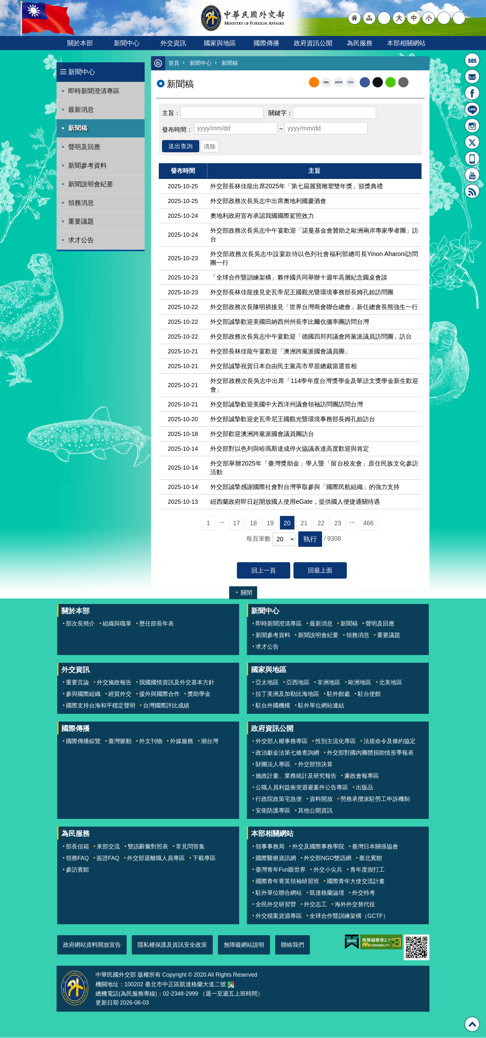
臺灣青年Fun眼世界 (281, 870)
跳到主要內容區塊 (3, 3)
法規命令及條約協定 (390, 741)
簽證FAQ (107, 858)
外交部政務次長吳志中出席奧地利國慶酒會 (268, 201)
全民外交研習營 (276, 904)
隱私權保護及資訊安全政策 (172, 945)
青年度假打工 (367, 870)
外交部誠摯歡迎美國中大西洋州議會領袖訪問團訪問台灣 (286, 404)
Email (403, 82)
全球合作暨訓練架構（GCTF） (349, 916)
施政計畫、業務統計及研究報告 (296, 776)
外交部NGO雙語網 (327, 858)
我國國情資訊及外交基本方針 (176, 682)
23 (337, 523)
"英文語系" (384, 18)
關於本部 (80, 43)
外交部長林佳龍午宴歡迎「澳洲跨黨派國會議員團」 (280, 351)
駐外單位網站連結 (321, 706)
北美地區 (390, 682)
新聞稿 (77, 128)
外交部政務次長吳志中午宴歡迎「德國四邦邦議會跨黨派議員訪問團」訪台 (311, 336)
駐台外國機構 (273, 706)
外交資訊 (173, 43)
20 (287, 523)
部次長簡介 (80, 624)
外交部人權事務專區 (282, 741)
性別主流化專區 (335, 741)
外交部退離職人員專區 (156, 858)
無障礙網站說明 (244, 945)
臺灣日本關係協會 (375, 847)
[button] (310, 539)
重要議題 (81, 221)
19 (270, 523)
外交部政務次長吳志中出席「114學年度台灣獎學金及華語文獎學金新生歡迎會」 (314, 385)
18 (253, 523)
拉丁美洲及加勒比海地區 (287, 694)
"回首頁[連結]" (354, 18)
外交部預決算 (315, 764)
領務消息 (81, 202)
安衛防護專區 (273, 811)
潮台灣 (209, 741)
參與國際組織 (83, 694)
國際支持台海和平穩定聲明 (100, 706)
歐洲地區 (359, 682)
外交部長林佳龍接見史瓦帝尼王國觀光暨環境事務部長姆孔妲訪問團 (301, 292)
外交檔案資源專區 (279, 916)
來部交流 (108, 847)
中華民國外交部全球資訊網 (243, 18)
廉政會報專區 (361, 776)
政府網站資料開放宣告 (92, 945)
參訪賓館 (77, 870)
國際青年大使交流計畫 (356, 881)
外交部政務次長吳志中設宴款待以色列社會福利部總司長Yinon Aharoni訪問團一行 (314, 258)
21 (304, 523)
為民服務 (360, 43)
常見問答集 (190, 847)
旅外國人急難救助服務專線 (472, 60)
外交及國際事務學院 (318, 847)
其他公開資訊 (315, 811)
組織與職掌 (117, 624)
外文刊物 (150, 741)
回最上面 (320, 570)
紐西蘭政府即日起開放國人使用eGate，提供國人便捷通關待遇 (295, 501)
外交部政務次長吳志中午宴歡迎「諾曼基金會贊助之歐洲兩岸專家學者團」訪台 (314, 235)
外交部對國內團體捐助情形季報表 (370, 753)
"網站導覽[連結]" (369, 18)
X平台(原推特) (472, 142)
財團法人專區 (273, 764)
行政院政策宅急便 (279, 799)
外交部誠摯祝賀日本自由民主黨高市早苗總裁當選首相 (283, 366)
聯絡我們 (292, 945)
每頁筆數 (258, 538)
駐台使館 (369, 694)
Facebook (365, 82)
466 (368, 523)
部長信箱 (472, 76)
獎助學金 (199, 694)
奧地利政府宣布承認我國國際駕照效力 (262, 215)
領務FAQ (77, 858)
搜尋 (459, 18)
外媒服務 (181, 741)
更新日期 (107, 1003)
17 (236, 523)
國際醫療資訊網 (276, 858)
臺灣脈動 (119, 741)
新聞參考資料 (87, 165)
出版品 (364, 788)
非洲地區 (328, 682)
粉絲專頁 (472, 93)
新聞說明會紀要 (90, 184)
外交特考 (363, 893)
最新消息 (81, 109)
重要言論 (77, 682)
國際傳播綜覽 (83, 741)
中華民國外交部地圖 (231, 985)
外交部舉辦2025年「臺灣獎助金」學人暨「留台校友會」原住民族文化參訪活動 (314, 468)
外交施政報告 (114, 682)
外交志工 (315, 904)
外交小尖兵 (327, 870)
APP (472, 158)
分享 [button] (443, 18)
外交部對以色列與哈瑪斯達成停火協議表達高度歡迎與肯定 (289, 448)
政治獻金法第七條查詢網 (287, 753)
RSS (472, 191)
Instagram (472, 126)
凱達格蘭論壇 (327, 893)
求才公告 (81, 240)
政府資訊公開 (313, 43)
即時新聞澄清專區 (94, 90)
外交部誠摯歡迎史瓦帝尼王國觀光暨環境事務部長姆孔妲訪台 (292, 419)
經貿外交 (119, 694)
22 (321, 523)
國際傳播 (266, 43)
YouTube (472, 175)
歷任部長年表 (156, 624)
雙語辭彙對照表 (148, 847)
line (390, 82)
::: (60, 65)
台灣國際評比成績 (166, 706)
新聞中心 (127, 43)
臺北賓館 (370, 858)
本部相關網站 (406, 43)
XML (326, 82)
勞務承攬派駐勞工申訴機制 (375, 799)
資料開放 (321, 799)
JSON (338, 82)
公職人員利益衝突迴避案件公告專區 (302, 788)
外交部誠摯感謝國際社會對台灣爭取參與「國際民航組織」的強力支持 (305, 487)
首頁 (173, 63)
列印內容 (416, 82)
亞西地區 (298, 682)
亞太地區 (267, 682)
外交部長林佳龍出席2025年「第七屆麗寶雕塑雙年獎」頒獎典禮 (296, 186)
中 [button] (414, 18)
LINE (472, 109)
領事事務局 (270, 847)
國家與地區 (220, 43)
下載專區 (204, 858)
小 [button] (429, 18)
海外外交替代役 (355, 904)
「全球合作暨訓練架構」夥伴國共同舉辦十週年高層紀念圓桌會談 (298, 277)
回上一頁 (263, 570)
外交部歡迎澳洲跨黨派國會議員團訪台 (262, 434)
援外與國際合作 (159, 694)
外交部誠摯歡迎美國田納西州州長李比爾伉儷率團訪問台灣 (289, 321)
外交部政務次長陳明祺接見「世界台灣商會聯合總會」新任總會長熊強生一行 (314, 307)
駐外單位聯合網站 (279, 893)
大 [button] (399, 18)
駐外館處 (338, 694)
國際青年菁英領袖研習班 (287, 881)
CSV (351, 82)
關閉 (246, 593)
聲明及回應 (84, 146)
